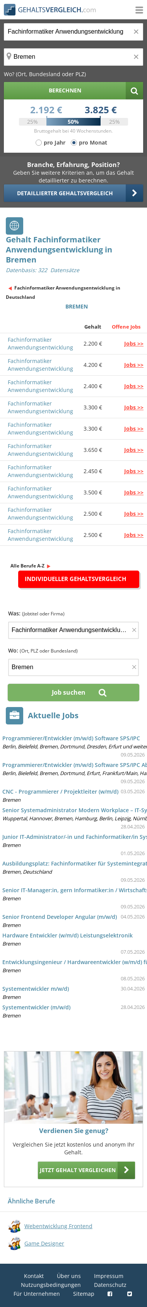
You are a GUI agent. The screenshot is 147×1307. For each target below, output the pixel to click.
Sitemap (83, 1293)
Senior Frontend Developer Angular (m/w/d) (59, 916)
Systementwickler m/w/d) (35, 988)
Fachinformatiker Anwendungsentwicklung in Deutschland (63, 292)
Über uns (69, 1276)
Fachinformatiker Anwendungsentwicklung (40, 343)
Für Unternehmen (37, 1293)
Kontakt (34, 1276)
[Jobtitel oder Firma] (73, 630)
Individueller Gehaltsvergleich (75, 579)
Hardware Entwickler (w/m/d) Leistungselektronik (67, 935)
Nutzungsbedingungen (51, 1284)
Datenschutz (110, 1284)
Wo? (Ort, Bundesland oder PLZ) (45, 74)
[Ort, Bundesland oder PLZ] (73, 57)
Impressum (108, 1276)
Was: (36, 613)
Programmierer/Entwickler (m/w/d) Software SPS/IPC (71, 738)
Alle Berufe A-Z (27, 565)
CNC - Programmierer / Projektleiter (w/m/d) (60, 791)
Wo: (43, 650)
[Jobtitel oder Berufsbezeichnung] (73, 32)
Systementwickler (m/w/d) (36, 1007)
